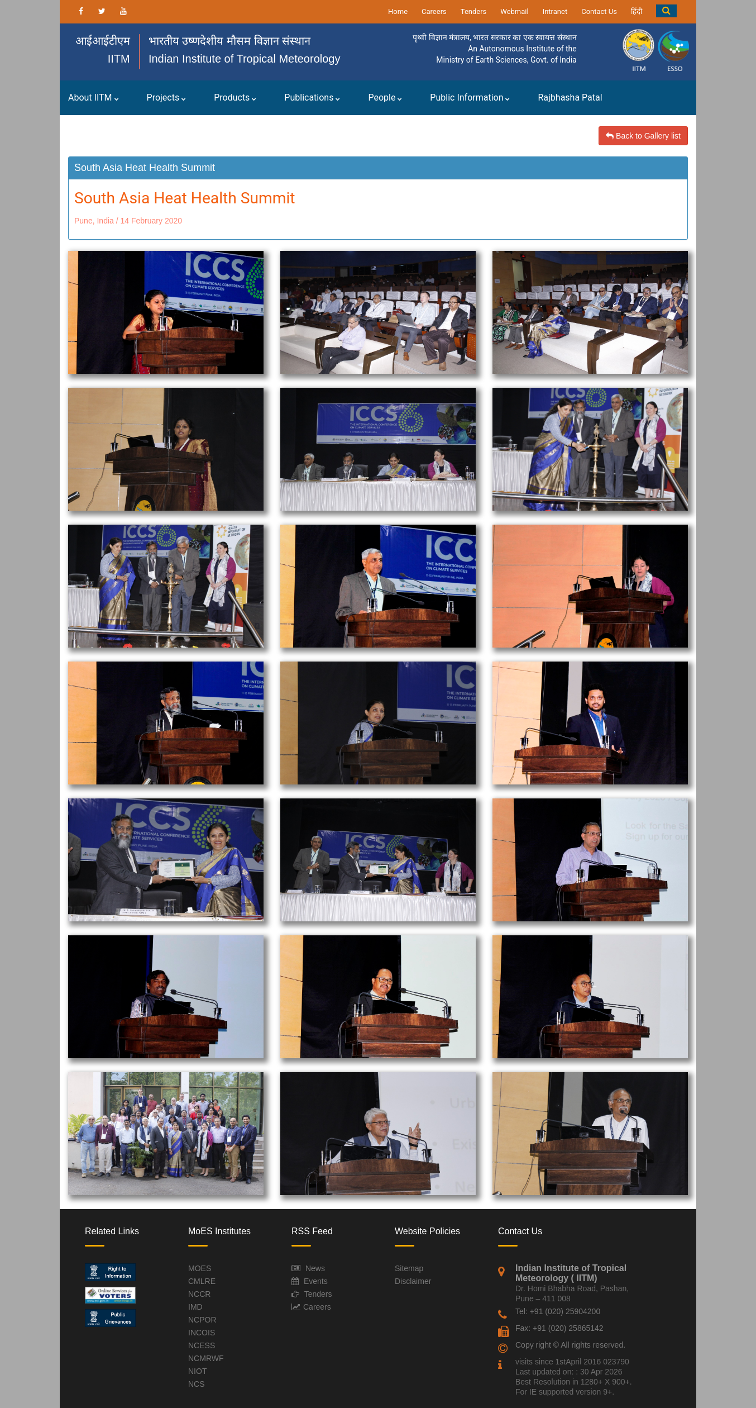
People (385, 97)
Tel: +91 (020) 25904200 (557, 1311)
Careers (434, 11)
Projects (166, 97)
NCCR (199, 1294)
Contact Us (599, 11)
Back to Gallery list (643, 135)
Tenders (474, 11)
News (315, 1268)
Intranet (555, 11)
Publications (312, 97)
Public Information (470, 97)
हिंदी (636, 11)
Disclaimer (413, 1281)
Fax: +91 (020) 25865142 (559, 1328)
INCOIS (201, 1332)
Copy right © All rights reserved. (570, 1344)
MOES (199, 1268)
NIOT (197, 1371)
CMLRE (202, 1281)
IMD (195, 1306)
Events (316, 1281)
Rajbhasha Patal (570, 97)
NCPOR (202, 1319)
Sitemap (409, 1268)
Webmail (514, 11)
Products (235, 97)
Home (398, 11)
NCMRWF (206, 1358)
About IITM (93, 97)
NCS (196, 1384)
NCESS (201, 1345)
